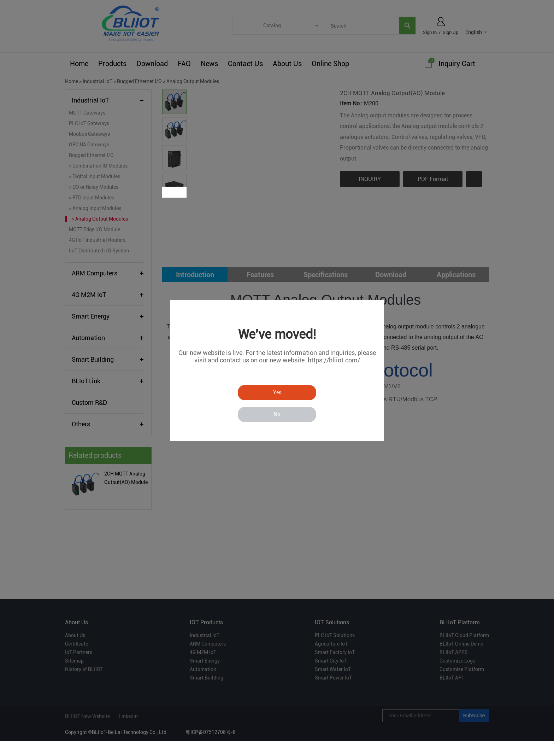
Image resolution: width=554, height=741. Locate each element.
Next (181, 192)
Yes (277, 392)
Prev (168, 192)
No (277, 414)
